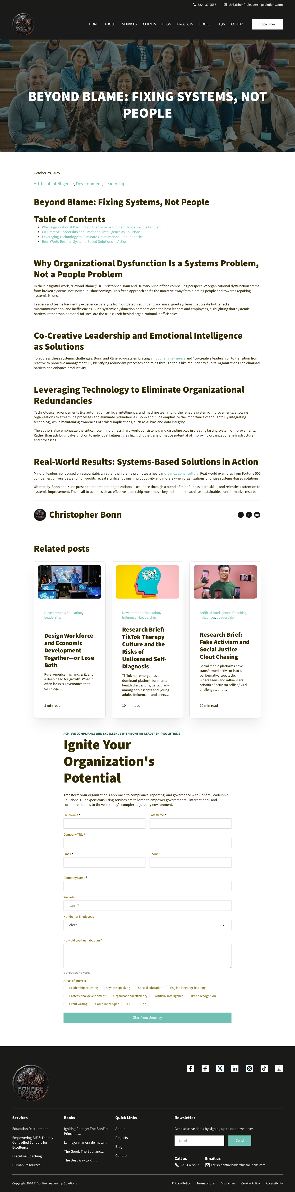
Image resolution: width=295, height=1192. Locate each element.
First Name (72, 815)
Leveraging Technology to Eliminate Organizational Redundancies (92, 236)
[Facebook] (241, 515)
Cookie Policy (250, 1183)
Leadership (114, 183)
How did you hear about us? (83, 940)
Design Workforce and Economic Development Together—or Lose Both (69, 650)
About (110, 24)
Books (205, 24)
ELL (129, 1004)
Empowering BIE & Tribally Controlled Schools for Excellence (32, 1142)
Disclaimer (228, 1183)
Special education (150, 988)
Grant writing (78, 1004)
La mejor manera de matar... (85, 1142)
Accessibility (274, 1183)
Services (129, 24)
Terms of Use (205, 1183)
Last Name (158, 815)
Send (240, 1140)
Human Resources (26, 1165)
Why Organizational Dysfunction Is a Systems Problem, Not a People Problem (101, 227)
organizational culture (181, 473)
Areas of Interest (75, 981)
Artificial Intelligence (54, 183)
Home (94, 24)
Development (89, 183)
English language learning (188, 988)
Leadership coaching (83, 988)
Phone (155, 854)
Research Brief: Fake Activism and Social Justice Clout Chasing (225, 645)
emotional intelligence (168, 358)
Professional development (87, 996)
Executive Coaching (27, 1156)
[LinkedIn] (249, 515)
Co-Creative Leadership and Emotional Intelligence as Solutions (91, 232)
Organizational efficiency (130, 996)
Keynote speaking (118, 988)
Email (68, 854)
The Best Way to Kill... (80, 1160)
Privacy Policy (181, 1183)
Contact (238, 24)
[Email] (257, 515)
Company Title (75, 834)
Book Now (267, 24)
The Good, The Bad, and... (84, 1151)
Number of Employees (79, 917)
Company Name (75, 878)
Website (69, 897)
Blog (166, 24)
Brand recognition (203, 996)
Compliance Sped (107, 1004)
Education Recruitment (30, 1128)
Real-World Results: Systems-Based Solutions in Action (84, 241)
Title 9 (144, 1004)
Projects (185, 24)
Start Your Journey (147, 1018)
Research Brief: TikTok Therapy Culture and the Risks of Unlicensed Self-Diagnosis (144, 648)
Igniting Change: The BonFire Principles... (86, 1131)
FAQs (221, 24)
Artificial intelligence (169, 996)
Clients (149, 24)
